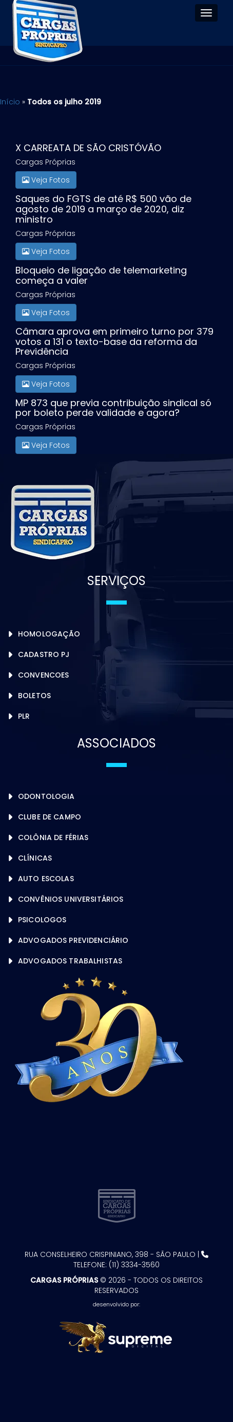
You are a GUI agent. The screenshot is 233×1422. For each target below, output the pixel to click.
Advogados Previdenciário (73, 940)
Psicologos (42, 920)
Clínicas (35, 858)
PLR (24, 716)
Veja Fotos (46, 180)
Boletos (34, 695)
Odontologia (46, 796)
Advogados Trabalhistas (70, 961)
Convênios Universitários (70, 899)
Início (10, 102)
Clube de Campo (49, 817)
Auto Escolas (46, 878)
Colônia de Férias (53, 837)
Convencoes (43, 675)
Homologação (49, 634)
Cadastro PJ (44, 654)
